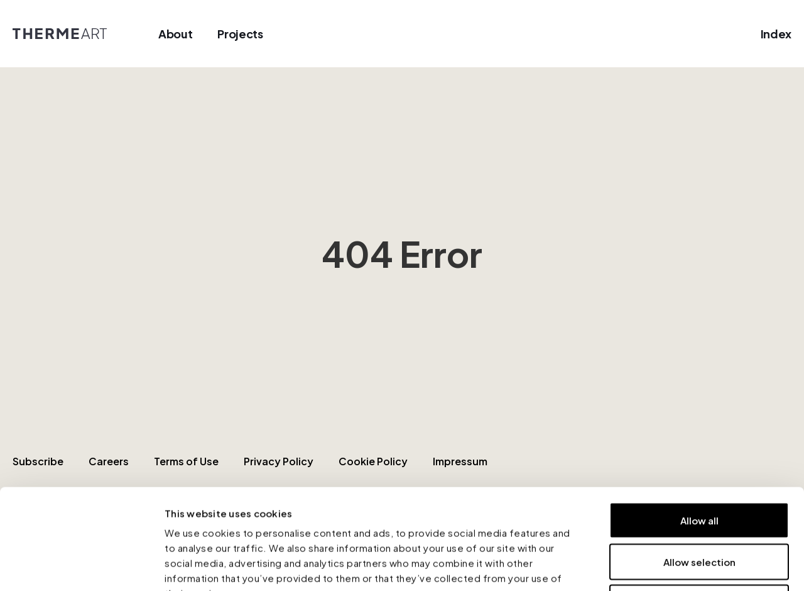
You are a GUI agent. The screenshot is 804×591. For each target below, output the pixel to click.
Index (776, 33)
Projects (240, 33)
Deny (699, 508)
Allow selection (699, 467)
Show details (675, 566)
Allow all (699, 426)
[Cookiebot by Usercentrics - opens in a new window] (81, 566)
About (175, 33)
